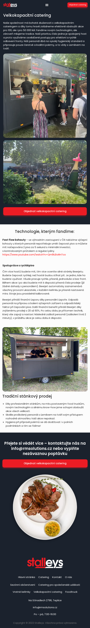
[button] (46, 4)
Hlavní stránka (26, 577)
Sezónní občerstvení (22, 584)
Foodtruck (71, 592)
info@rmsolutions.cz (45, 607)
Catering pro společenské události (59, 584)
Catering (43, 577)
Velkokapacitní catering (48, 592)
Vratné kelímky (21, 592)
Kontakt (57, 577)
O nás (68, 577)
